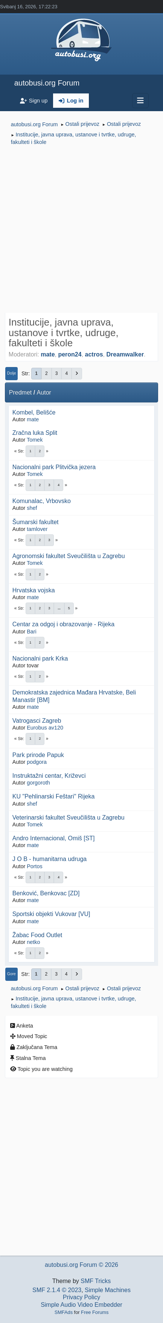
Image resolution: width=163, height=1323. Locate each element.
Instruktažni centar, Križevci (49, 775)
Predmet (20, 392)
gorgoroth (38, 783)
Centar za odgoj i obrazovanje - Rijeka (63, 624)
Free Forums (94, 1312)
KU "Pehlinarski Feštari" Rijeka (53, 796)
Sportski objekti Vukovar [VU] (51, 914)
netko (33, 942)
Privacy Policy (82, 1297)
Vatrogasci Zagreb (36, 720)
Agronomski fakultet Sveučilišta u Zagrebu (68, 556)
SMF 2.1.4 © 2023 (56, 1290)
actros (94, 354)
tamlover (37, 529)
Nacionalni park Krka (40, 658)
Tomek (35, 440)
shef (32, 508)
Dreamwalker (125, 354)
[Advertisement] (81, 230)
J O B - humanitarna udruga (49, 859)
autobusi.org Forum (46, 83)
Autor (44, 392)
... (59, 608)
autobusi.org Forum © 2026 (81, 1265)
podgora (37, 762)
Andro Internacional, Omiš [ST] (53, 838)
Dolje (11, 373)
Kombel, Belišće (34, 412)
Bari (32, 632)
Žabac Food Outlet (37, 935)
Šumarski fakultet (35, 522)
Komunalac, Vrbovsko (41, 501)
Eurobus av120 (45, 728)
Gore (11, 974)
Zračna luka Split (34, 433)
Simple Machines (108, 1290)
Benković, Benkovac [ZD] (46, 893)
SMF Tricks (96, 1281)
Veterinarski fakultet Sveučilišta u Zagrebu (68, 817)
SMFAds (64, 1312)
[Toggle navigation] (140, 100)
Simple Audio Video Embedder (81, 1305)
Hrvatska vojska (33, 590)
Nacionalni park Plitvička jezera (54, 467)
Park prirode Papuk (38, 755)
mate (48, 354)
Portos (35, 866)
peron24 (69, 354)
